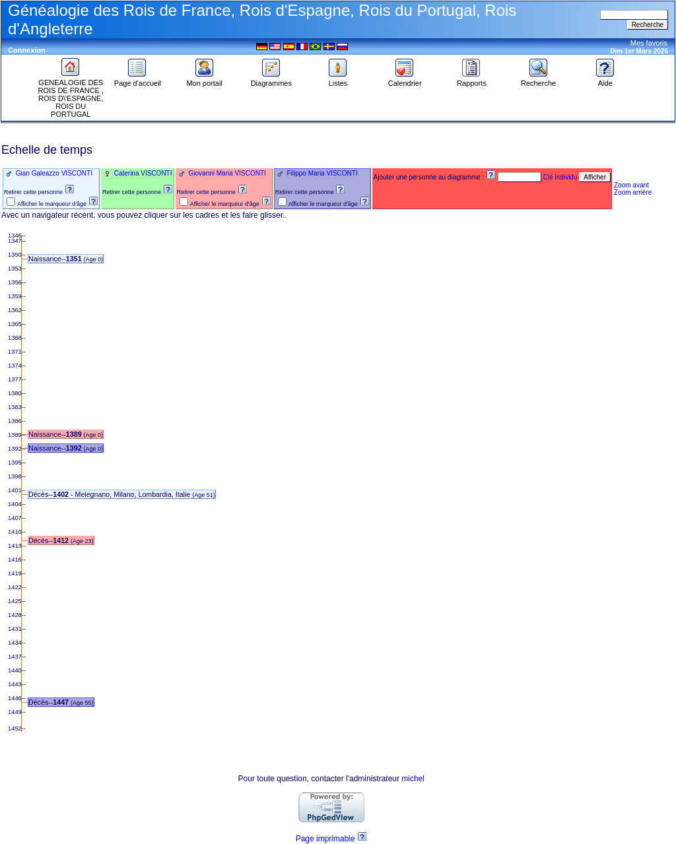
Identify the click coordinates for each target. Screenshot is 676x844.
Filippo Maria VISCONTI (321, 173)
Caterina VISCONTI (142, 173)
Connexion (27, 50)
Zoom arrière (633, 192)
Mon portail (204, 80)
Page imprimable (325, 838)
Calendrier (405, 80)
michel (412, 778)
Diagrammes (271, 80)
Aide (605, 80)
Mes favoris (648, 43)
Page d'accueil (137, 80)
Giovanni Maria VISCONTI (226, 173)
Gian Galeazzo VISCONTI (53, 173)
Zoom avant (631, 185)
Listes (338, 80)
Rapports (472, 80)
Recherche (538, 80)
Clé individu (560, 177)
